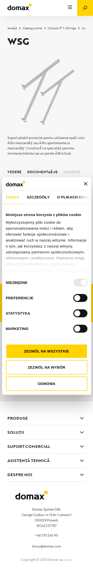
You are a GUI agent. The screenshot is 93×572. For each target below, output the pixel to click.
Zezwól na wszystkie (46, 351)
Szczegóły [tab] (38, 197)
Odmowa (46, 383)
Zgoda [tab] (12, 197)
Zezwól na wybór (46, 367)
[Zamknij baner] (85, 183)
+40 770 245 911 (46, 535)
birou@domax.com (46, 546)
